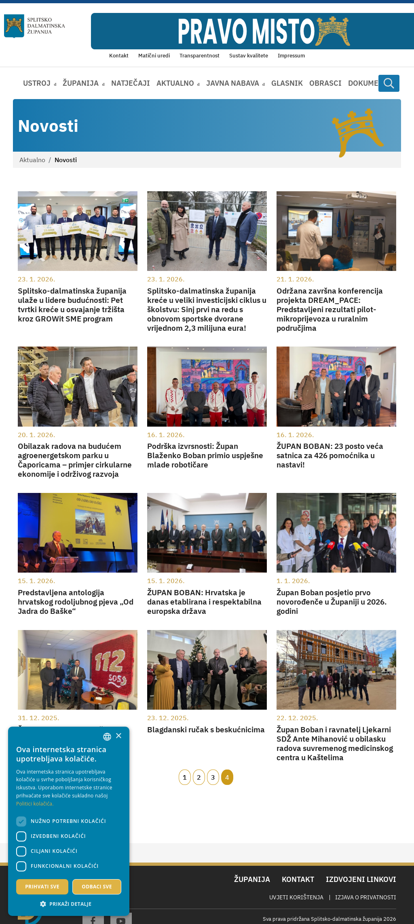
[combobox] (107, 737)
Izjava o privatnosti (365, 897)
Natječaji (130, 83)
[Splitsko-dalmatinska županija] (34, 26)
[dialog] (68, 821)
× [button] (118, 736)
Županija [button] (81, 83)
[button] (68, 904)
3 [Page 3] (213, 777)
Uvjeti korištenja (296, 897)
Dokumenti (369, 83)
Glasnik (287, 83)
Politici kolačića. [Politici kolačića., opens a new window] (35, 803)
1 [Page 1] (185, 777)
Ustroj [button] (37, 83)
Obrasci (325, 83)
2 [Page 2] (199, 777)
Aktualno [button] (175, 83)
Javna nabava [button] (232, 83)
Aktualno (32, 160)
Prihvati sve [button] (42, 886)
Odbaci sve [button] (97, 886)
